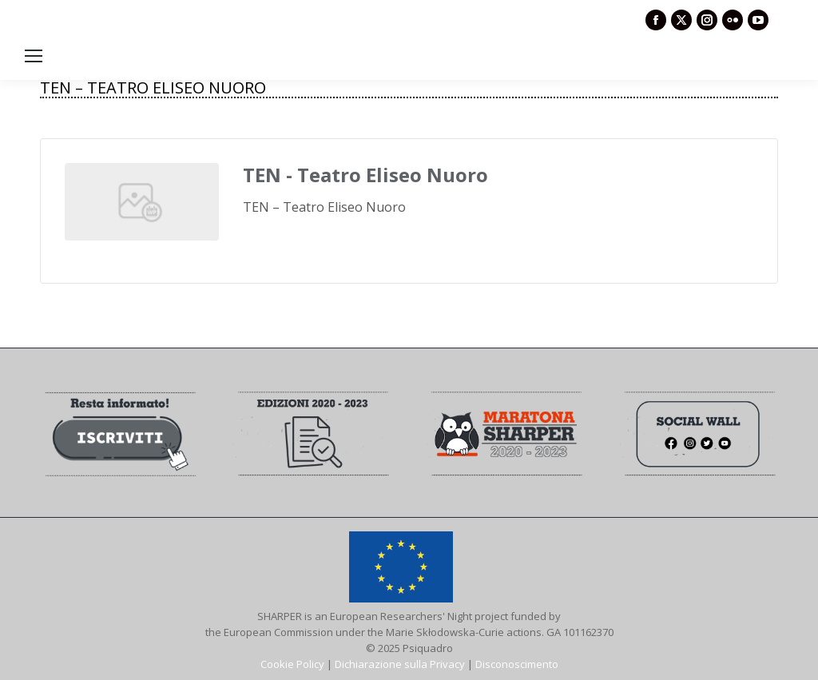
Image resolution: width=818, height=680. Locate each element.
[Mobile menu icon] (33, 56)
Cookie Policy (292, 664)
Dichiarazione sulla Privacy (400, 664)
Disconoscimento (516, 664)
